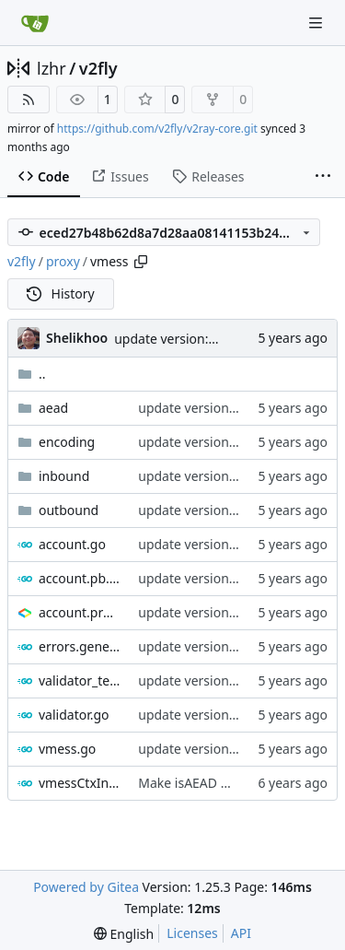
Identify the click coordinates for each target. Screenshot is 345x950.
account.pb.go (79, 578)
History (61, 293)
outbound (68, 510)
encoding (67, 442)
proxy (63, 261)
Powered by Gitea (86, 887)
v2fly (98, 68)
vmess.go (67, 748)
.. (31, 373)
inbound (64, 476)
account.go (72, 544)
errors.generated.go (79, 646)
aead (53, 407)
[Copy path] (140, 261)
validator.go (74, 714)
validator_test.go (79, 680)
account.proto (79, 612)
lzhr (51, 68)
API (241, 933)
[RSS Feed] (28, 99)
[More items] (323, 177)
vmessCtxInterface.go (79, 783)
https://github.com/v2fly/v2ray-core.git (157, 128)
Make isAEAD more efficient (221, 783)
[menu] (124, 934)
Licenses (192, 933)
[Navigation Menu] (317, 22)
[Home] (35, 23)
